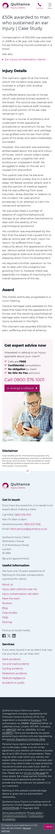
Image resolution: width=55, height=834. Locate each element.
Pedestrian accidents (14, 673)
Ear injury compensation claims (25, 59)
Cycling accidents (12, 668)
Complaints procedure (14, 816)
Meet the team (11, 598)
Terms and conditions (14, 812)
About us (7, 584)
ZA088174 (7, 733)
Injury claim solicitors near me (19, 589)
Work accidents (11, 659)
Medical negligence (13, 678)
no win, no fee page (34, 773)
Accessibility (8, 819)
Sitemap (7, 622)
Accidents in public (13, 682)
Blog (5, 608)
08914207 (11, 729)
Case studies (9, 612)
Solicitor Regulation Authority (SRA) (25, 739)
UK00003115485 (10, 808)
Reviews (7, 603)
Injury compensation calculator (20, 593)
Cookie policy (35, 816)
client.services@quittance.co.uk (28, 529)
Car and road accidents (15, 663)
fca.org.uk (36, 720)
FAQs (5, 617)
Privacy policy (34, 812)
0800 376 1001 (29, 379)
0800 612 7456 (32, 524)
